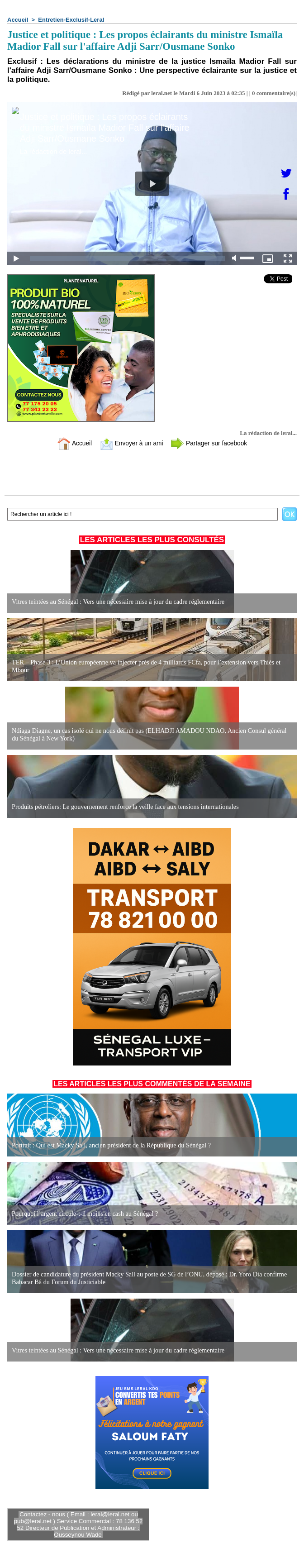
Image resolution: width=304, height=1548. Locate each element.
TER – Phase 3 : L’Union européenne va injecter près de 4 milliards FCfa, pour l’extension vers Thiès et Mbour (144, 666)
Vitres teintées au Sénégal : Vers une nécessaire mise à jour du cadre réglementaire (116, 601)
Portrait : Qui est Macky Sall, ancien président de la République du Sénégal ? (109, 1145)
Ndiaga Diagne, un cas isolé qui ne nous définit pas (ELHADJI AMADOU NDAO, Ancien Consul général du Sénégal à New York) (151, 735)
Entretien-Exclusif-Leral (71, 19)
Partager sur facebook (212, 443)
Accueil (17, 19)
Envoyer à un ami (129, 443)
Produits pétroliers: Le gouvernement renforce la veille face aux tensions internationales (123, 806)
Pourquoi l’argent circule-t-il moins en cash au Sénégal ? (84, 1213)
